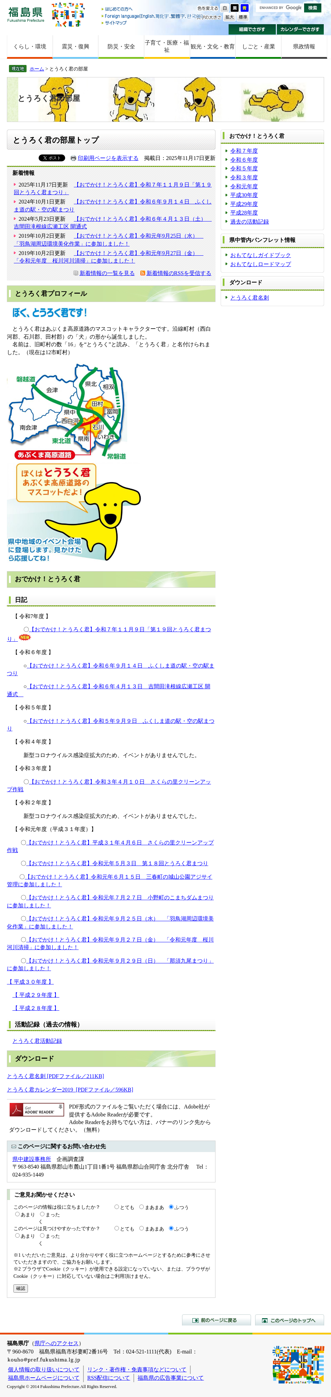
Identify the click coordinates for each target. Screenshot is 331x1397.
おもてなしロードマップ (260, 264)
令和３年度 (244, 177)
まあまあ (154, 1207)
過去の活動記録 (249, 222)
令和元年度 (244, 186)
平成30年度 (244, 195)
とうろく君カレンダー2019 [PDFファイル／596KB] (70, 1090)
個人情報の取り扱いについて (44, 1369)
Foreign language (152, 16)
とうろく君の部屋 (49, 98)
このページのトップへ (289, 1319)
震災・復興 (75, 46)
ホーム (37, 69)
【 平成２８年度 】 (35, 1008)
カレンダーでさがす (300, 29)
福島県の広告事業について (171, 1378)
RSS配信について (108, 1378)
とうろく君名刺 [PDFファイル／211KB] (55, 1076)
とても (127, 1207)
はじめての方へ (152, 9)
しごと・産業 (258, 46)
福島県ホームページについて (44, 1378)
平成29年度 (244, 204)
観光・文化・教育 (213, 46)
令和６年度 (244, 160)
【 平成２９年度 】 (35, 995)
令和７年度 (244, 151)
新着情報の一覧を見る (107, 273)
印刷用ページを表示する (108, 158)
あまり (28, 1214)
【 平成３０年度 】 (30, 982)
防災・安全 (121, 46)
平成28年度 (244, 213)
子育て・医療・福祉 (167, 46)
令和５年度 (244, 168)
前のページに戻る (216, 1319)
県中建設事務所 (31, 1159)
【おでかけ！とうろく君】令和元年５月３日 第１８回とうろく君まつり (117, 863)
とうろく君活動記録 (37, 1041)
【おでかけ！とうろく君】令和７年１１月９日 (87, 629)
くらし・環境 (29, 46)
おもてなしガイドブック (260, 255)
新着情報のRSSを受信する (179, 273)
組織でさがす (252, 29)
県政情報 (304, 46)
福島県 (26, 14)
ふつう (181, 1207)
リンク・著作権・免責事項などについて (137, 1369)
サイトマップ (152, 22)
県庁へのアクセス (56, 1343)
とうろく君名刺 (249, 298)
